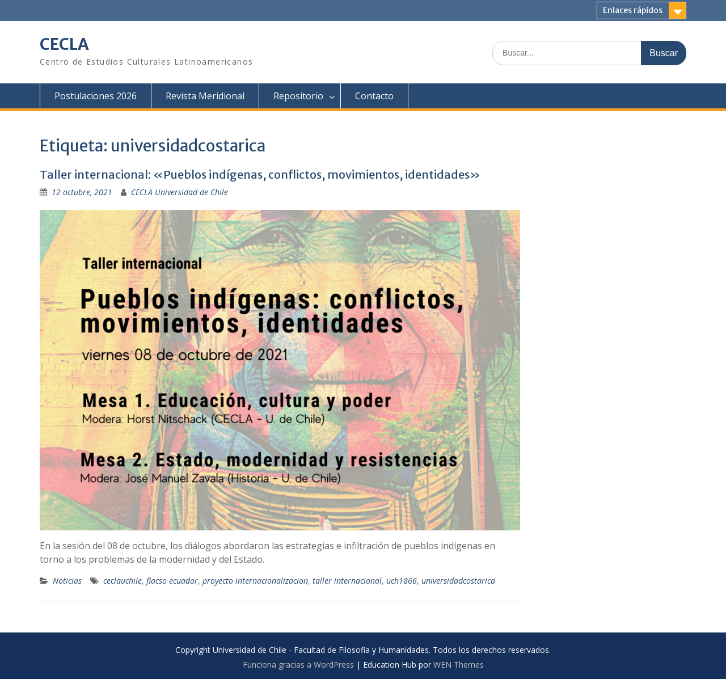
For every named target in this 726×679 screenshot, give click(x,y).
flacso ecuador (172, 580)
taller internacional (347, 580)
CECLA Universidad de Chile (179, 192)
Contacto (374, 96)
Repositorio (298, 96)
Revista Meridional (205, 96)
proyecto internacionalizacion (255, 580)
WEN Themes (458, 664)
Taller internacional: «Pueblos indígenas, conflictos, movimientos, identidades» (260, 174)
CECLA (64, 44)
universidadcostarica (458, 580)
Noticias (67, 580)
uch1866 (401, 580)
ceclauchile (122, 580)
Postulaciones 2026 (95, 96)
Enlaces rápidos (632, 10)
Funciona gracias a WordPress (298, 664)
